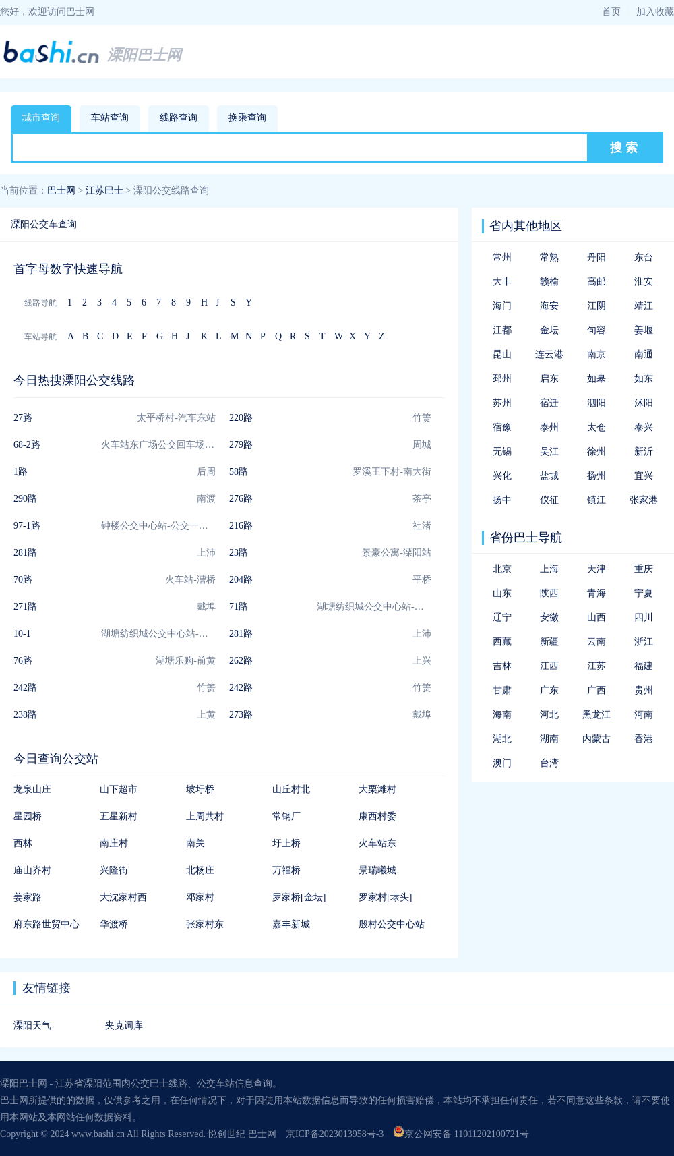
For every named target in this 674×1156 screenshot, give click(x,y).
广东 (549, 690)
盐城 (549, 476)
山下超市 (118, 789)
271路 (25, 607)
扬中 (502, 500)
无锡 (502, 451)
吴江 (549, 451)
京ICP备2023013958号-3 (335, 1134)
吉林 (502, 666)
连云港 (549, 354)
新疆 (549, 642)
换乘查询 (247, 118)
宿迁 (549, 403)
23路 (238, 553)
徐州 (596, 451)
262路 (241, 661)
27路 (22, 418)
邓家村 (200, 897)
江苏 (596, 666)
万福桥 (286, 870)
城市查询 (41, 118)
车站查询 (110, 118)
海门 (502, 306)
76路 (22, 661)
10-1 (22, 634)
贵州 (643, 690)
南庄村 (114, 843)
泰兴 (643, 427)
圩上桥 (286, 843)
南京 (596, 354)
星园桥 (27, 816)
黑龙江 (596, 715)
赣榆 (549, 282)
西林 (22, 843)
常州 (502, 257)
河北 (549, 715)
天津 (596, 569)
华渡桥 (114, 924)
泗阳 (596, 403)
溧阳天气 (32, 1025)
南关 (195, 843)
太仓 (596, 427)
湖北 (502, 739)
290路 (25, 499)
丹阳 (596, 257)
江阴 (596, 306)
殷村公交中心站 (392, 924)
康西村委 (377, 816)
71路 (238, 607)
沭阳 (643, 403)
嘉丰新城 (291, 924)
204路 (241, 580)
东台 (643, 257)
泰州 (549, 427)
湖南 (549, 739)
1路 (20, 472)
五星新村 (118, 816)
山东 (502, 593)
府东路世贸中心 (46, 924)
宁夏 (643, 593)
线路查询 (178, 118)
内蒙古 (596, 739)
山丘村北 (291, 789)
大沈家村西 (123, 897)
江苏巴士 (104, 190)
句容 (596, 330)
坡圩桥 (200, 789)
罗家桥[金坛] (299, 897)
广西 (596, 690)
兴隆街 (114, 870)
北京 (502, 569)
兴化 (502, 476)
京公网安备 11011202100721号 (460, 1134)
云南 (596, 642)
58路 (238, 472)
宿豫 (502, 427)
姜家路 (27, 897)
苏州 (502, 403)
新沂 (643, 451)
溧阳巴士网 (144, 55)
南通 (643, 354)
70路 (22, 580)
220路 (241, 418)
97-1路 (26, 526)
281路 (25, 553)
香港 (643, 739)
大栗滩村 (377, 789)
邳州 (502, 379)
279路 (241, 445)
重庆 (643, 569)
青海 (596, 593)
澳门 (502, 763)
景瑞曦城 (377, 870)
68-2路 (26, 445)
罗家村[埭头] (385, 897)
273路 (241, 715)
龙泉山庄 (32, 789)
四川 (643, 617)
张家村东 (205, 924)
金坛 (549, 330)
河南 (643, 715)
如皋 (596, 379)
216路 (241, 526)
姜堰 (643, 330)
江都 (502, 330)
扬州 (596, 476)
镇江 (596, 500)
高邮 (596, 282)
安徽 (549, 617)
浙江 (643, 642)
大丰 (502, 282)
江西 (549, 666)
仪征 (549, 500)
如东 (643, 379)
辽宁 (502, 617)
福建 (643, 666)
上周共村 (205, 816)
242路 (25, 688)
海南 (502, 715)
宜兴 (643, 476)
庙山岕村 (32, 870)
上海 (549, 569)
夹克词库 (124, 1025)
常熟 (549, 257)
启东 (549, 379)
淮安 (643, 282)
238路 (25, 715)
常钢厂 (286, 816)
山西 (596, 617)
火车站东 (377, 843)
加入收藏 (655, 12)
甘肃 (502, 690)
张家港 (644, 500)
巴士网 (61, 190)
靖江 (643, 306)
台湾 (549, 763)
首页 (611, 12)
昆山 (502, 354)
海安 (549, 306)
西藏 (502, 642)
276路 (241, 499)
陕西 (549, 593)
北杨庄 (200, 870)
